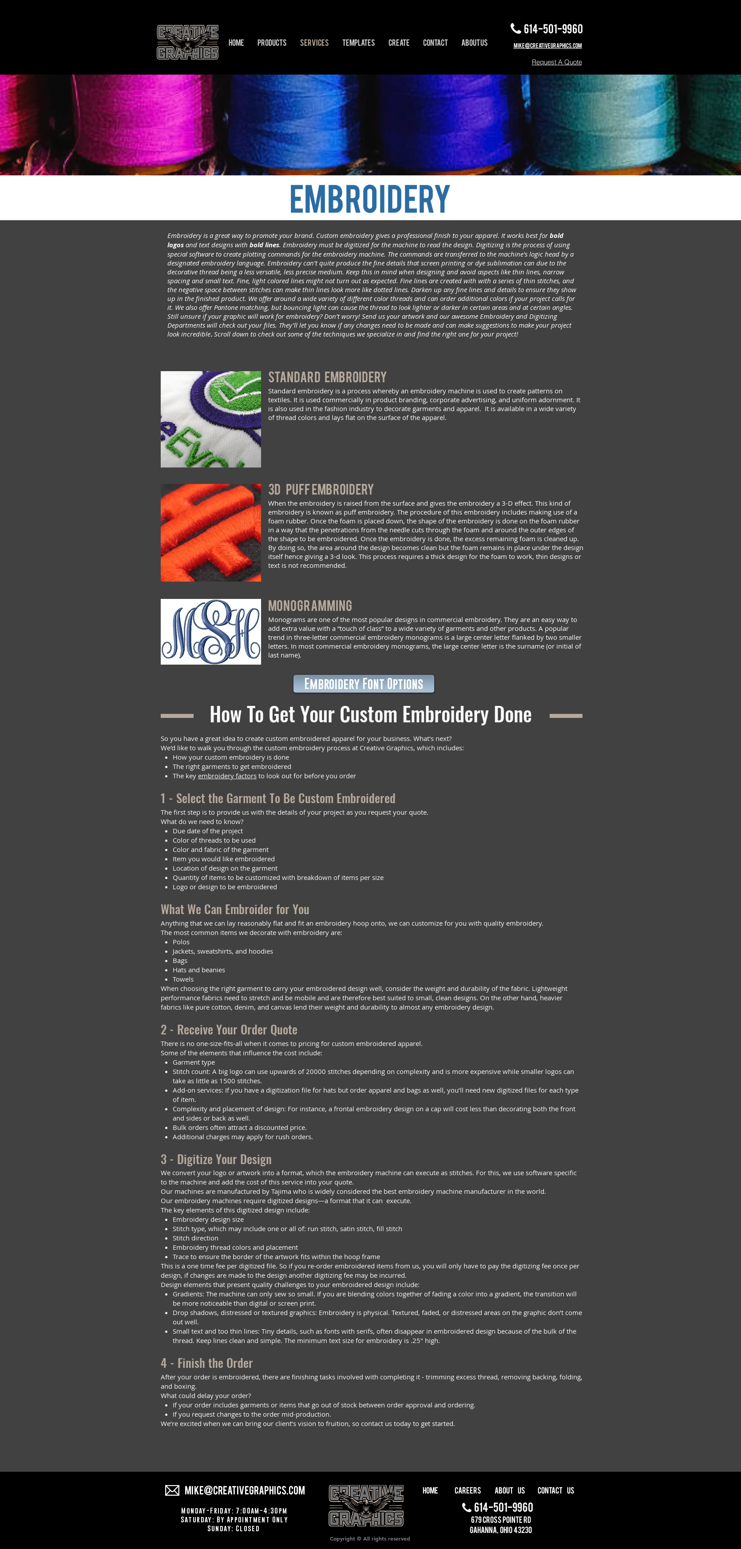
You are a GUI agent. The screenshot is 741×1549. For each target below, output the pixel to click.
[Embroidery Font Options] (363, 684)
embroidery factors (227, 775)
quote (418, 812)
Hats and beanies (199, 969)
